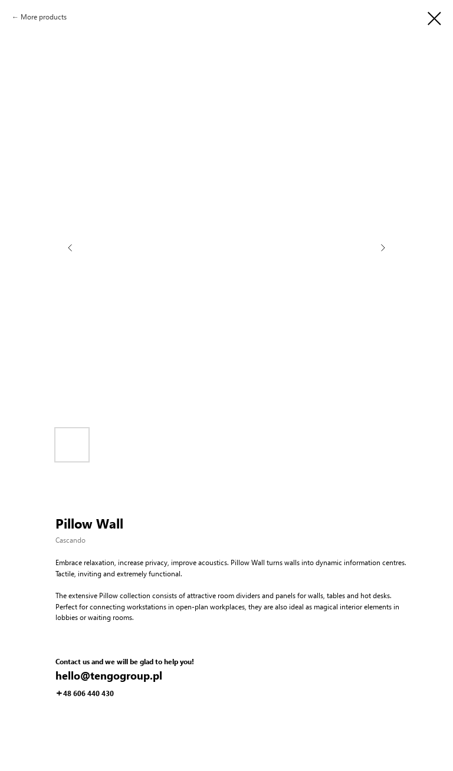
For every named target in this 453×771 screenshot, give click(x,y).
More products (44, 16)
